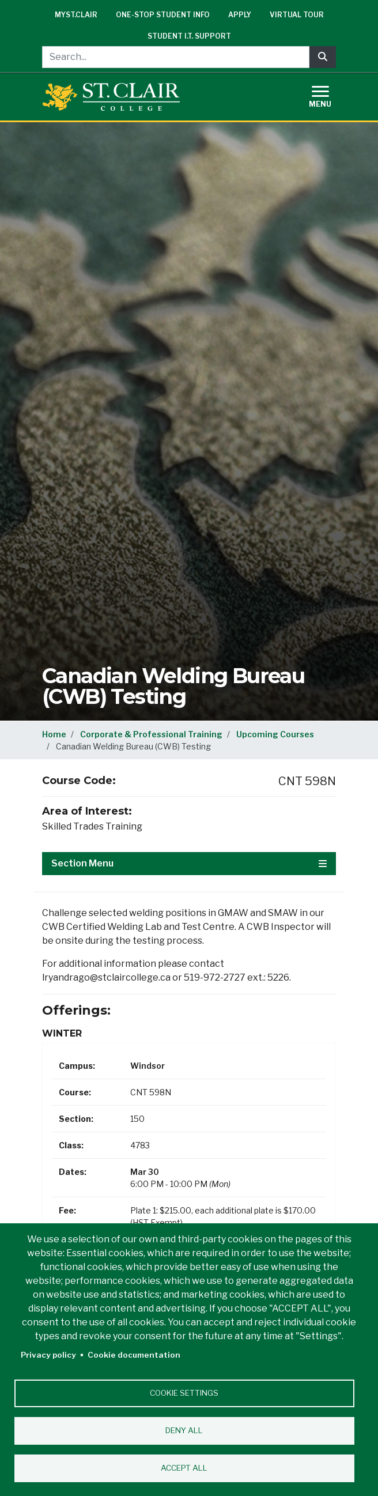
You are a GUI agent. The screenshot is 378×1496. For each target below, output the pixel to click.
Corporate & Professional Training (151, 734)
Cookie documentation (134, 1354)
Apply (239, 14)
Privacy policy (48, 1354)
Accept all (184, 1467)
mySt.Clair (76, 14)
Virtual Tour (297, 14)
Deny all (184, 1430)
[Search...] (175, 57)
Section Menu (189, 863)
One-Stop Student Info (163, 14)
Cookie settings (184, 1392)
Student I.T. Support (189, 36)
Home (54, 734)
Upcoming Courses (275, 734)
